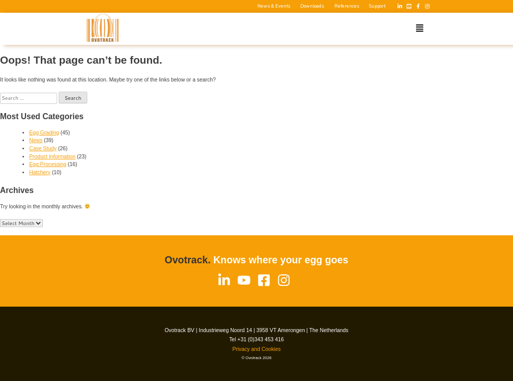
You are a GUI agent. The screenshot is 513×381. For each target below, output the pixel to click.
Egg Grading (44, 132)
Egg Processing (47, 164)
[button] (419, 28)
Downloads (312, 6)
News (35, 140)
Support (377, 6)
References (346, 6)
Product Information (52, 156)
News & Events (273, 6)
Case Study (43, 148)
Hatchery (40, 172)
